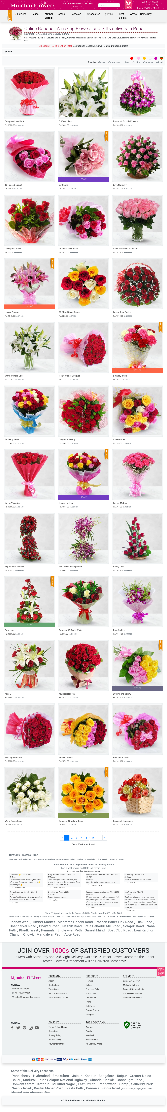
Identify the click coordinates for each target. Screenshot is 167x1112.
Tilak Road (144, 922)
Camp (123, 1084)
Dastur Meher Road (48, 1088)
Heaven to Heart (66, 503)
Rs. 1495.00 (122, 570)
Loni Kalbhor (144, 930)
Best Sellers (123, 16)
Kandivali (90, 1035)
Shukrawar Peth (69, 930)
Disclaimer (53, 1031)
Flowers (89, 981)
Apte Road (72, 934)
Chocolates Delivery (132, 997)
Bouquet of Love (121, 757)
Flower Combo (92, 1010)
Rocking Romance (13, 757)
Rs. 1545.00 (14, 316)
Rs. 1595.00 (14, 634)
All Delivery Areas (94, 1044)
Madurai (29, 1080)
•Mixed (159, 62)
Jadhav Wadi (19, 922)
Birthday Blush (120, 376)
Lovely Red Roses (13, 248)
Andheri (89, 1027)
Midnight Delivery (131, 985)
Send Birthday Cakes (58, 997)
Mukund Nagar (63, 1084)
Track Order (145, 2)
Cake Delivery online (132, 993)
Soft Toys (90, 1006)
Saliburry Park (142, 1084)
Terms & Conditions (57, 1027)
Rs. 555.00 (13, 252)
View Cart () (152, 5)
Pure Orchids (119, 630)
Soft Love (63, 185)
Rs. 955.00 (122, 443)
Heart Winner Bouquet (69, 376)
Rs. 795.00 (67, 189)
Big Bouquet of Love (14, 567)
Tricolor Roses (66, 757)
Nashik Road (72, 926)
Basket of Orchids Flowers (125, 121)
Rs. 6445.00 (68, 570)
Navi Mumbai (92, 1039)
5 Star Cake (91, 993)
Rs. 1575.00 (68, 761)
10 (93, 837)
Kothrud (43, 1084)
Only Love (9, 630)
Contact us (53, 985)
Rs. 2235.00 (68, 380)
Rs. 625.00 (67, 316)
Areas (133, 14)
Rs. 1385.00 (68, 443)
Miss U (8, 694)
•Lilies (126, 62)
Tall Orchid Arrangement (70, 567)
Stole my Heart (12, 439)
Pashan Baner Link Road (114, 922)
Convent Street (23, 1084)
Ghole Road (111, 1088)
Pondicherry (21, 1076)
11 (99, 837)
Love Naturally (120, 185)
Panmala (48, 930)
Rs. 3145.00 (14, 443)
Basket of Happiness (123, 821)
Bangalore (106, 1076)
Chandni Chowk (22, 934)
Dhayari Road (49, 926)
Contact (155, 2)
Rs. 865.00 (13, 189)
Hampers (90, 1014)
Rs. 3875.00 (122, 252)
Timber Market (43, 922)
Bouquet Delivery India (133, 989)
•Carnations (114, 62)
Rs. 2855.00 (14, 761)
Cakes (89, 985)
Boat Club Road (119, 930)
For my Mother (120, 503)
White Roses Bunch (14, 821)
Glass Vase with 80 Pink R (125, 248)
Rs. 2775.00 (14, 380)
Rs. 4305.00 (14, 570)
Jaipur (77, 1076)
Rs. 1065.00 (122, 125)
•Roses (102, 62)
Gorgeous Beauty (67, 439)
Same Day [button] (146, 14)
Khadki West (28, 930)
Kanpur (90, 1076)
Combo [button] (61, 14)
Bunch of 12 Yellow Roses (71, 821)
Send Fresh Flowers (57, 993)
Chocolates (93, 14)
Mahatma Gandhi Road (75, 922)
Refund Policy (54, 1039)
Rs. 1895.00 (122, 316)
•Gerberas (148, 62)
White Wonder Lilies (14, 376)
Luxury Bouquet (12, 312)
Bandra (89, 1031)
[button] (21, 14)
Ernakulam (61, 1076)
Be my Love (118, 567)
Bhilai (16, 1080)
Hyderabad (41, 1076)
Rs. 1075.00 (68, 252)
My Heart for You (67, 694)
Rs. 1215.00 (122, 189)
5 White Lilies (65, 121)
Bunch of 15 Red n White (70, 630)
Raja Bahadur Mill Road (102, 926)
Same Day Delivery (131, 981)
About (51, 981)
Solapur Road (133, 926)
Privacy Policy (54, 1035)
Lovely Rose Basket (122, 312)
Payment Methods (57, 1044)
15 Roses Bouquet (13, 185)
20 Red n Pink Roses (68, 248)
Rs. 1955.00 (14, 125)
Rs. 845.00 (13, 825)
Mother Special (49, 16)
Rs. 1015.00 (122, 697)
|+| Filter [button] (9, 51)
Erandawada (107, 1084)
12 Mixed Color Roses (69, 312)
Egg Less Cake (92, 989)
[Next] (104, 838)
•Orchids (136, 62)
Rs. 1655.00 (68, 125)
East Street (86, 1084)
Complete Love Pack (14, 121)
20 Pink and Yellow (122, 694)
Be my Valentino (12, 503)
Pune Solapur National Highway (62, 1080)
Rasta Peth (74, 1088)
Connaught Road (129, 1080)
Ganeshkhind (95, 930)
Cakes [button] (35, 14)
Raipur (122, 1076)
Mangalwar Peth (49, 934)
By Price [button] (108, 14)
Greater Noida (140, 1076)
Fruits (88, 1001)
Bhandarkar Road (23, 926)
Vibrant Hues (119, 439)
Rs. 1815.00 (68, 697)
